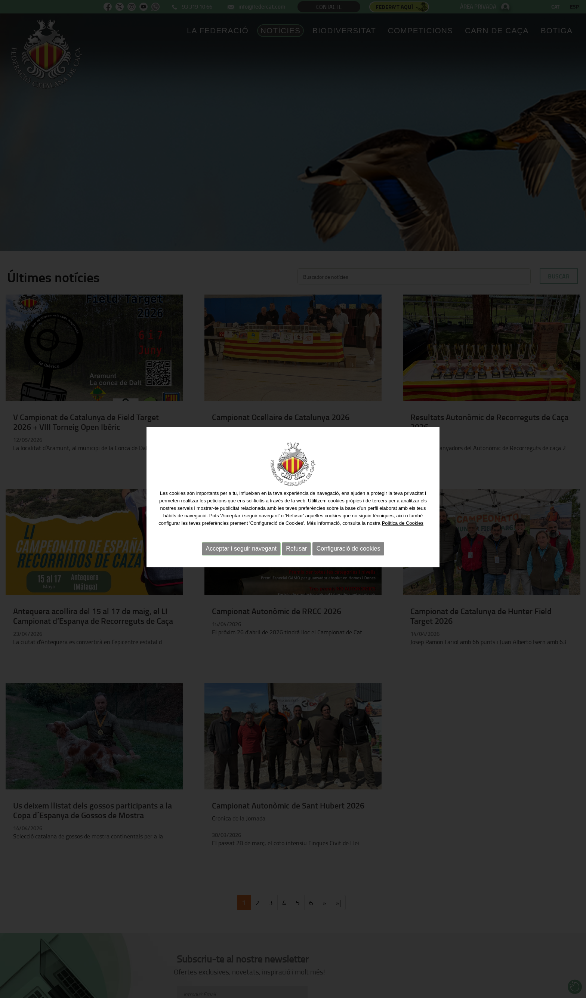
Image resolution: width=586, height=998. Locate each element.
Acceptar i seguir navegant (241, 546)
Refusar (296, 546)
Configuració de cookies (348, 546)
